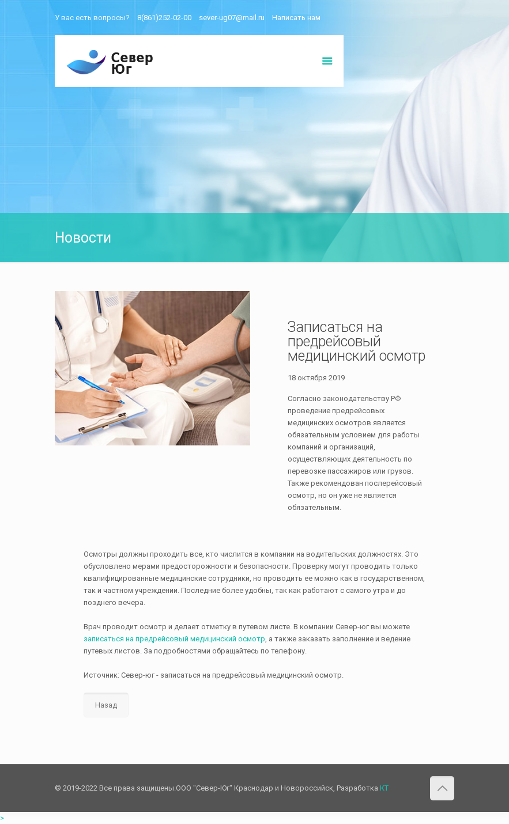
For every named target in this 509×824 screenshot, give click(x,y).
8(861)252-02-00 (164, 17)
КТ (384, 788)
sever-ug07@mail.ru (232, 17)
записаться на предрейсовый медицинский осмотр (174, 638)
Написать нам (296, 17)
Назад (106, 705)
